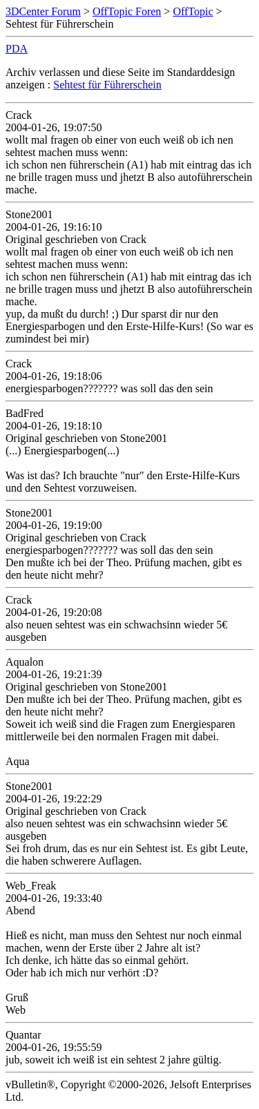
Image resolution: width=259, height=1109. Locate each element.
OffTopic (193, 11)
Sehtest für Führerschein (107, 84)
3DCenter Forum (43, 11)
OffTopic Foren (127, 11)
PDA (17, 49)
